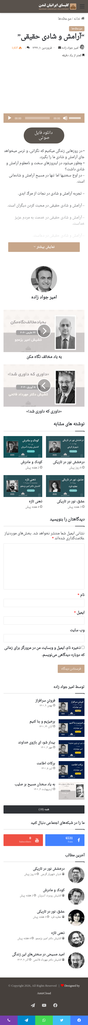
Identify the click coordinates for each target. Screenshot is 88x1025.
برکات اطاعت (46, 763)
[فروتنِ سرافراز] (71, 707)
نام (81, 595)
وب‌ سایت (77, 630)
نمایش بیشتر (44, 247)
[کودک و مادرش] (23, 447)
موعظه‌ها (64, 19)
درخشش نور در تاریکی (68, 462)
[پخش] (9, 118)
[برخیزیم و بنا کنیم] (71, 728)
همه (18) (44, 809)
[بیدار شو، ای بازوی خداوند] (71, 749)
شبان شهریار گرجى (51, 874)
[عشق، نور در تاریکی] (65, 486)
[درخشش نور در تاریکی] (65, 447)
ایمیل (79, 612)
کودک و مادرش (31, 462)
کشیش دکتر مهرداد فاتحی (47, 959)
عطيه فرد (56, 917)
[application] (44, 118)
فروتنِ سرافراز (45, 701)
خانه (79, 19)
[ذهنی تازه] (23, 486)
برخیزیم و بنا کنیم (42, 722)
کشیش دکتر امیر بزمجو (48, 938)
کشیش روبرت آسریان (49, 895)
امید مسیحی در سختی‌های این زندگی (38, 954)
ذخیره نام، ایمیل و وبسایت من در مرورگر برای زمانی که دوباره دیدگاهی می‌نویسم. (44, 652)
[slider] (37, 118)
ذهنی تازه (35, 501)
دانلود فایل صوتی (44, 135)
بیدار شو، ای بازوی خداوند (36, 742)
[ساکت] (65, 118)
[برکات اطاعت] (71, 770)
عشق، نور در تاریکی (70, 501)
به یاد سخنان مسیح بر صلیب (35, 784)
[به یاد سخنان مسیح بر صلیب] (71, 791)
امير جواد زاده (70, 48)
